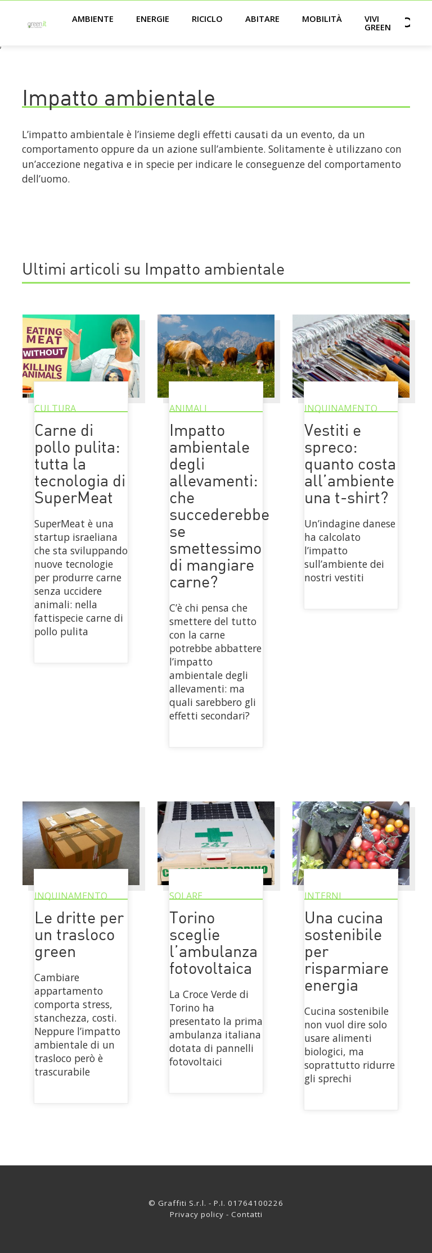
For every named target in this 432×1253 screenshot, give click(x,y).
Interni (322, 896)
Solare (185, 896)
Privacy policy (197, 1214)
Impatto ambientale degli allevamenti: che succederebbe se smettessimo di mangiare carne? (219, 507)
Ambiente (93, 18)
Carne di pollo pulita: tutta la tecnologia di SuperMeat (79, 465)
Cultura (55, 408)
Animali (188, 408)
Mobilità (322, 18)
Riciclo (207, 18)
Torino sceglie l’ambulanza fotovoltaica (213, 944)
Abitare (262, 18)
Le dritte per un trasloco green (79, 936)
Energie (152, 18)
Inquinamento (340, 408)
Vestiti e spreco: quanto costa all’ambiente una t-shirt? (350, 465)
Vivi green (377, 23)
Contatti (247, 1214)
